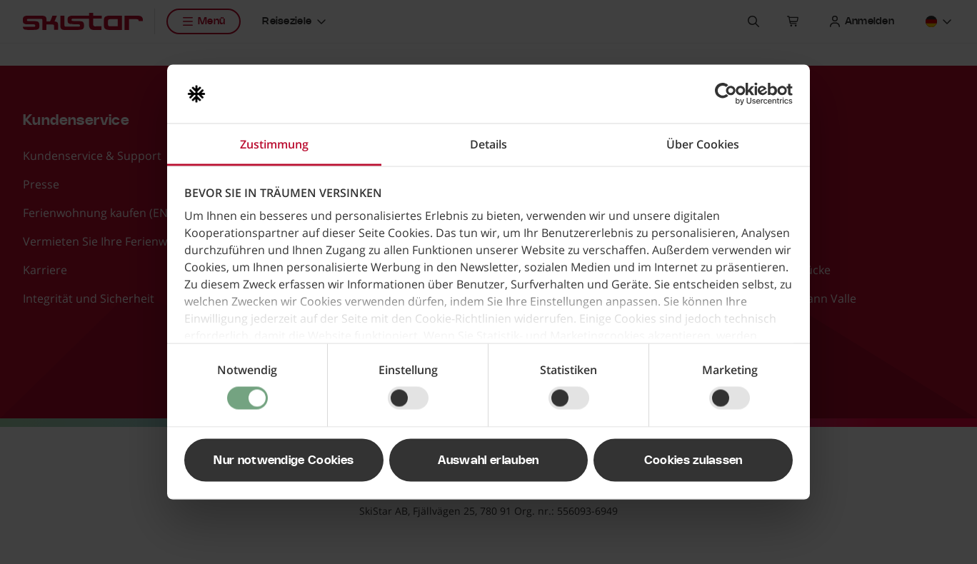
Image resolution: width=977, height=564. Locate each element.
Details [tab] (488, 144)
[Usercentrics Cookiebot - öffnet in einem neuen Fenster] (730, 94)
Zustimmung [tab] (274, 144)
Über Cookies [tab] (702, 144)
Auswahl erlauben (488, 460)
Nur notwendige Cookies (284, 460)
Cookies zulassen (693, 460)
